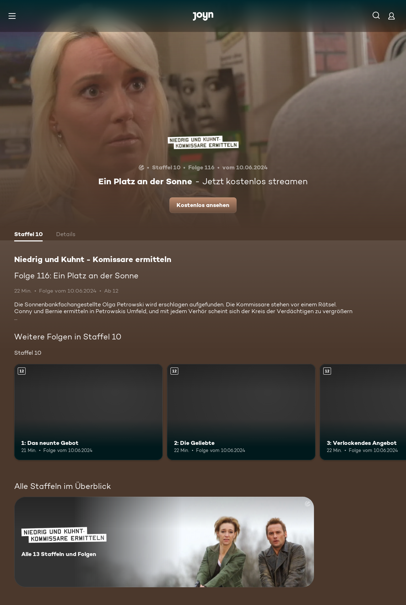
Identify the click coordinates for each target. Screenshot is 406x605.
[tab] (28, 235)
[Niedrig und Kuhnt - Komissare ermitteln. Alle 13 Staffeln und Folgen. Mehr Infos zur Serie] (164, 542)
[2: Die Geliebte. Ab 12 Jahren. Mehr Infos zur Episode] (241, 412)
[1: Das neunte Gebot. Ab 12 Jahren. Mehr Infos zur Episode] (88, 412)
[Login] (391, 16)
